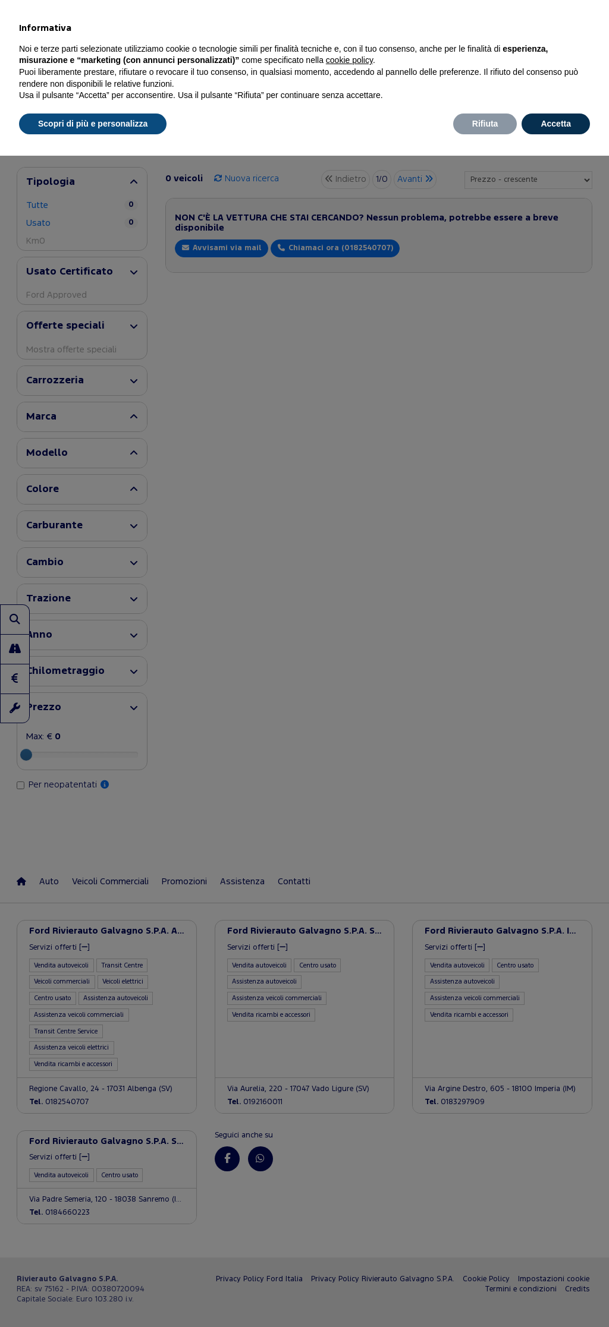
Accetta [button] (556, 123)
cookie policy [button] (349, 60)
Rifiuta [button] (485, 123)
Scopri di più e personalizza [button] (92, 123)
